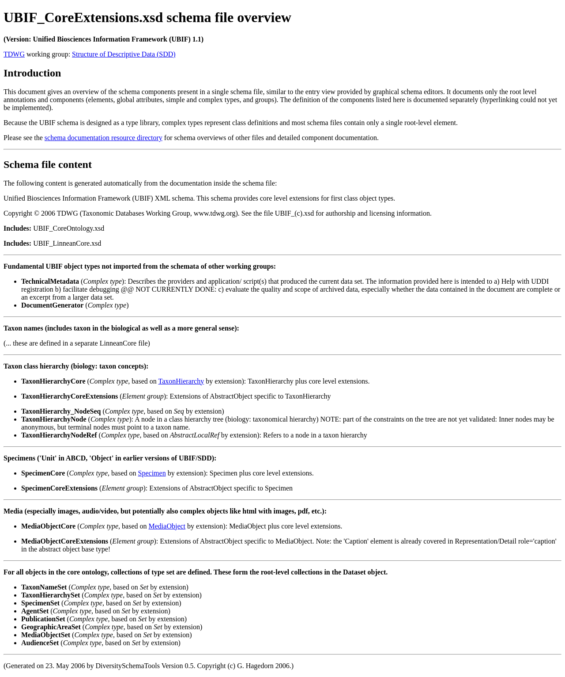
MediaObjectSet (45, 635)
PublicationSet (43, 619)
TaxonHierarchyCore (53, 381)
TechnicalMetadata (50, 281)
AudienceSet (40, 643)
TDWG (14, 54)
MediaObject (167, 526)
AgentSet (35, 611)
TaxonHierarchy (181, 381)
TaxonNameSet (44, 587)
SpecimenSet (40, 603)
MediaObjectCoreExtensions (64, 541)
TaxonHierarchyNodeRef (59, 435)
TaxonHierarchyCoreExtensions (69, 396)
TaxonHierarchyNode (54, 419)
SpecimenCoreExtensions (59, 488)
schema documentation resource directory (103, 137)
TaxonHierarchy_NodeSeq (61, 411)
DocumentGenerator (52, 305)
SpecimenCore (43, 473)
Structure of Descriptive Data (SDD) (124, 54)
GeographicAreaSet (51, 627)
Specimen (152, 473)
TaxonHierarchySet (50, 595)
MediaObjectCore (48, 526)
